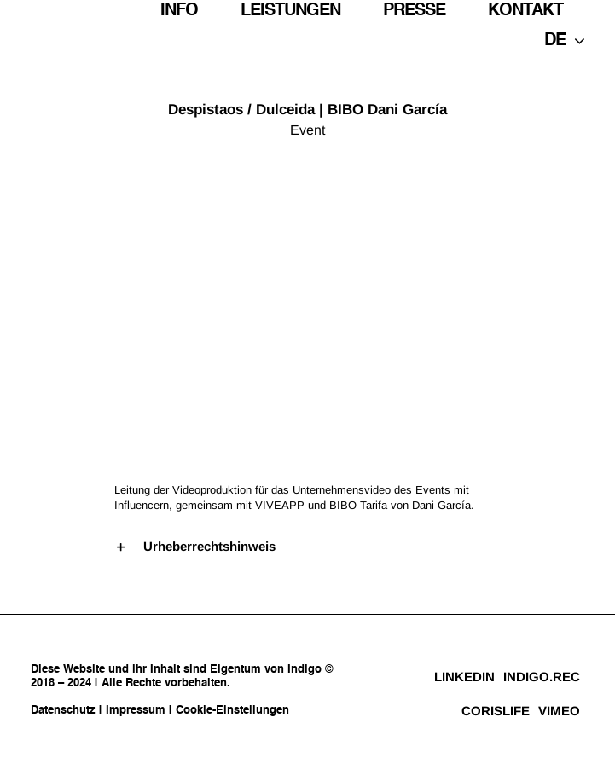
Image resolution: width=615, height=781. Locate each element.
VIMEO (559, 710)
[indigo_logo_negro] (65, 24)
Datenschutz (63, 710)
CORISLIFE (495, 710)
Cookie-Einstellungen (232, 710)
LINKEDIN (464, 676)
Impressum (135, 710)
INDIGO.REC (541, 676)
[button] (308, 546)
